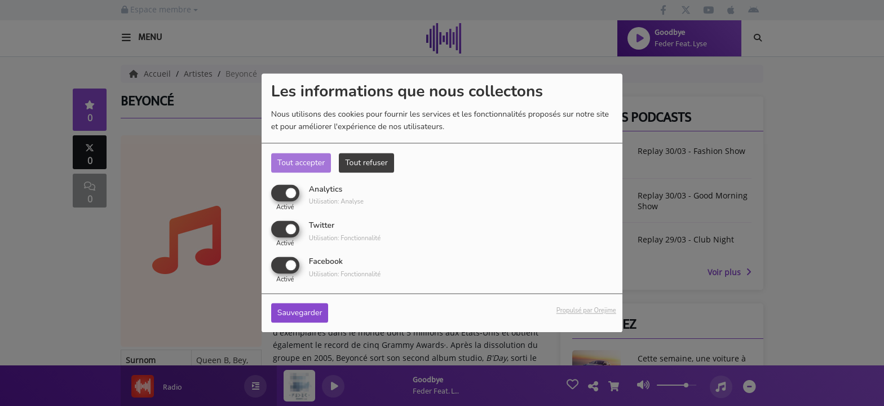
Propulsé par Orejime (586, 311)
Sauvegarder (299, 313)
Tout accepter (301, 162)
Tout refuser (366, 162)
